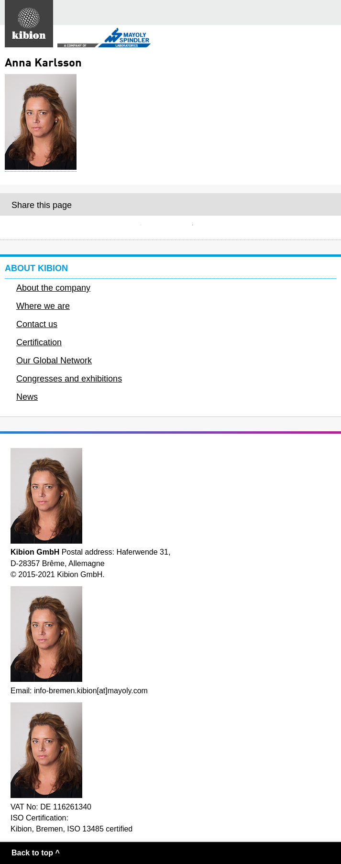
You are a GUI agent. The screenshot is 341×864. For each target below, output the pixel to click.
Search (304, 13)
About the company (53, 288)
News (27, 397)
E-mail (119, 227)
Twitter (222, 227)
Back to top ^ (35, 853)
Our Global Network (54, 360)
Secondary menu (326, 38)
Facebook (171, 227)
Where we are (43, 306)
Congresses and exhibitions (69, 378)
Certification (39, 342)
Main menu (328, 12)
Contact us (36, 324)
